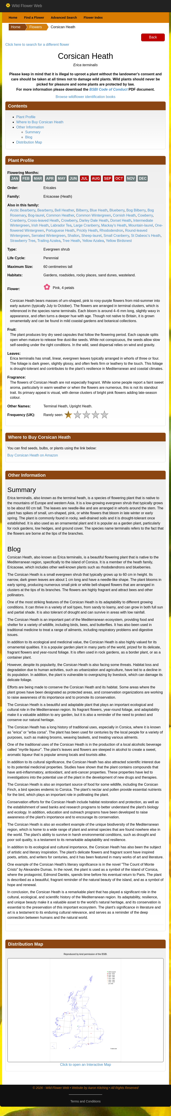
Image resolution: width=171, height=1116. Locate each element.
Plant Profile (25, 117)
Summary (32, 132)
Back (153, 37)
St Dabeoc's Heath (146, 235)
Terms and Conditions (85, 1101)
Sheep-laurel (91, 235)
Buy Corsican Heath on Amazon (32, 455)
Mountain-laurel (140, 225)
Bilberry (82, 210)
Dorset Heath (120, 220)
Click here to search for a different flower (37, 44)
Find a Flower (34, 17)
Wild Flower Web (23, 6)
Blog (28, 137)
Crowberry (69, 220)
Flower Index (93, 17)
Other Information (30, 127)
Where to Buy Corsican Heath (39, 122)
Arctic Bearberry (22, 210)
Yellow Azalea (93, 241)
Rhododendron (111, 230)
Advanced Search (64, 17)
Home (13, 17)
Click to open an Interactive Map (85, 1064)
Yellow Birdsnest (119, 241)
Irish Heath (40, 225)
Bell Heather (64, 210)
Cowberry (145, 215)
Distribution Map (29, 142)
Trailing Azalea (48, 241)
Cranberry (18, 220)
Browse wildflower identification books (86, 97)
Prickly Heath (87, 230)
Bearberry (45, 210)
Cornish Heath (124, 215)
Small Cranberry (116, 235)
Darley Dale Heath (93, 220)
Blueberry (116, 210)
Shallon (73, 235)
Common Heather (60, 215)
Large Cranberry (86, 225)
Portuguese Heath (60, 230)
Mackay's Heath (113, 225)
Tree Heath (71, 241)
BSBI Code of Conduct (108, 89)
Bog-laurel (36, 215)
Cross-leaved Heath (43, 220)
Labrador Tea (61, 225)
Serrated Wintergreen (48, 235)
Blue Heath (98, 210)
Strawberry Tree (22, 241)
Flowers (35, 27)
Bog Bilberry (136, 210)
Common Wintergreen (93, 215)
